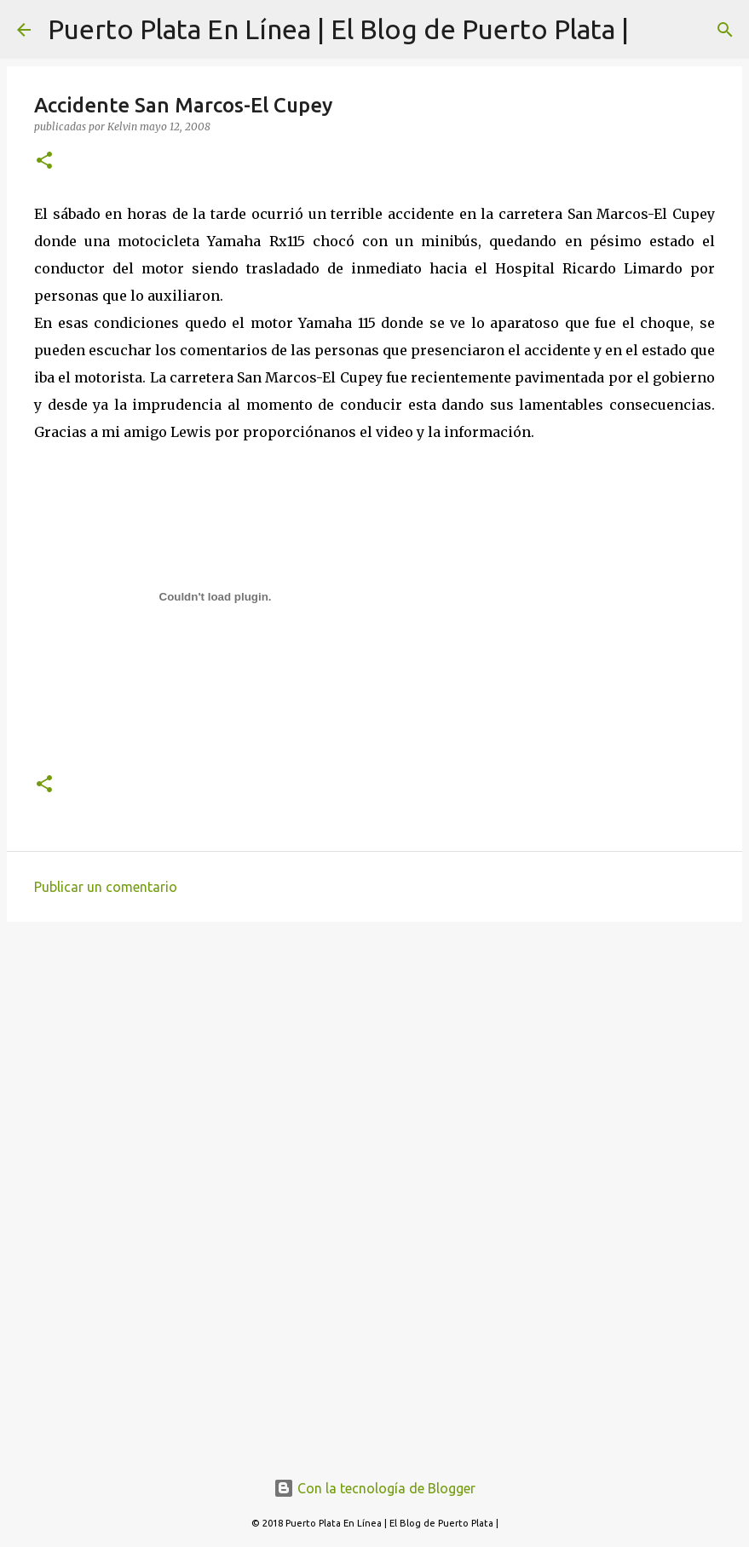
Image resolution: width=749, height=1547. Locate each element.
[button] (44, 161)
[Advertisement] (374, 1066)
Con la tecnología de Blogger (374, 1488)
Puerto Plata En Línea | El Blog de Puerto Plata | (338, 29)
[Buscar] (725, 29)
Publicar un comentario (105, 886)
